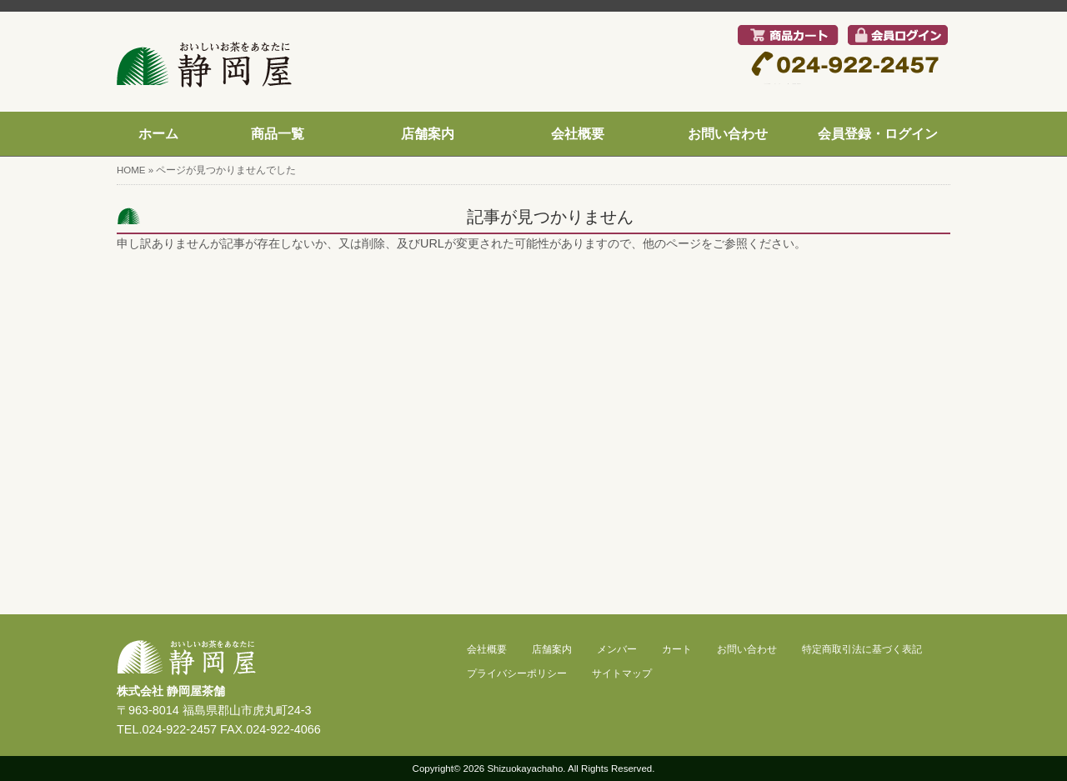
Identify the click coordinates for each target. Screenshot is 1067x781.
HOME (131, 170)
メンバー (617, 649)
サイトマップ (622, 673)
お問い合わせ (728, 134)
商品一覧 (277, 134)
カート (677, 649)
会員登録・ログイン (878, 134)
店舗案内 (427, 134)
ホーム (158, 134)
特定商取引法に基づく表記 (862, 649)
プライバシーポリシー (517, 673)
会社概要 (577, 134)
